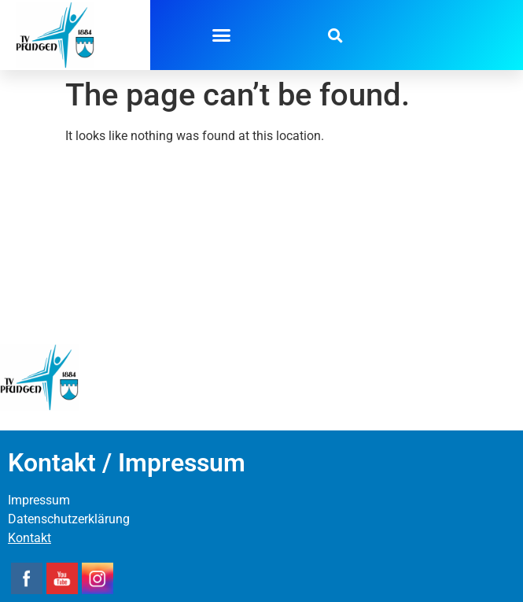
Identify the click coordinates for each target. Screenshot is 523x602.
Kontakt (29, 537)
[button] (221, 35)
